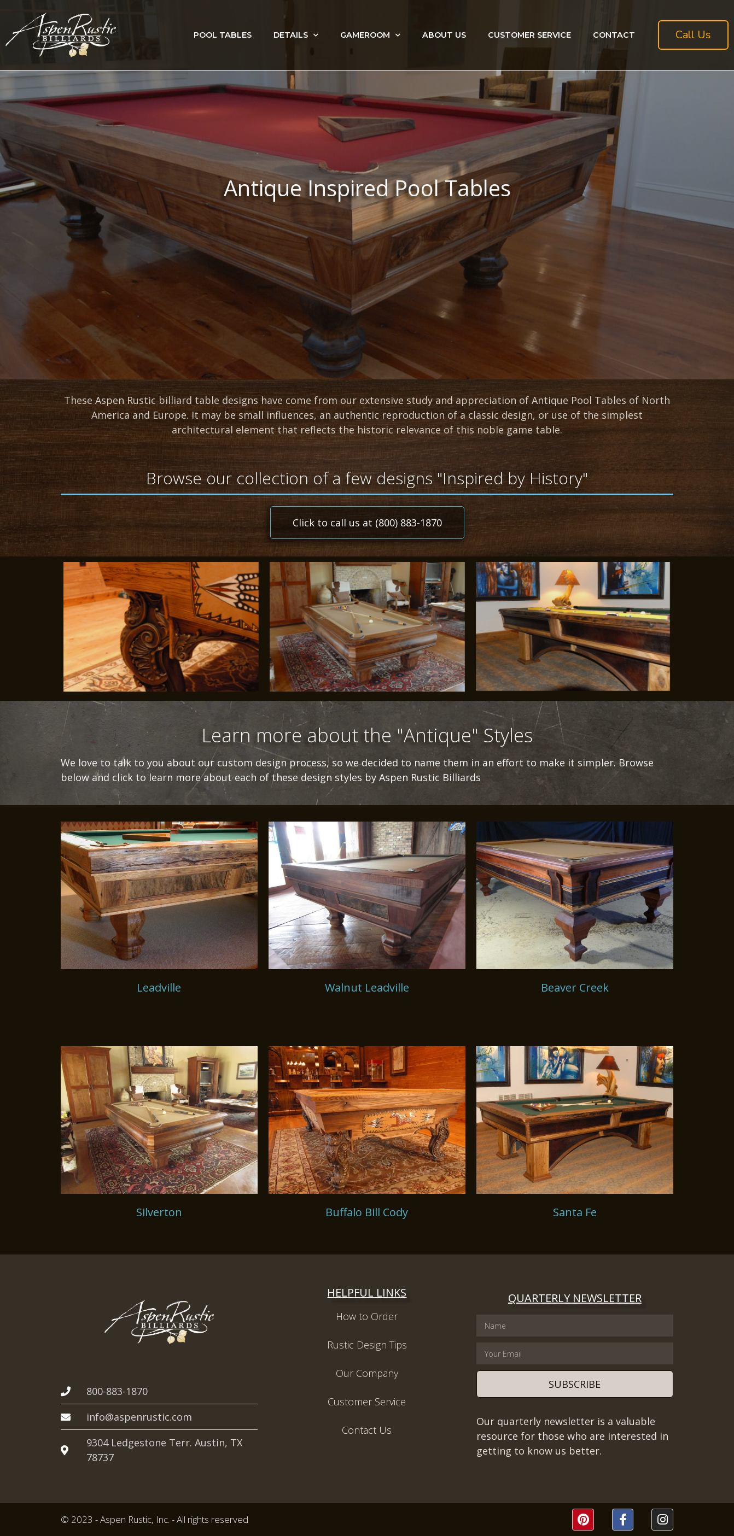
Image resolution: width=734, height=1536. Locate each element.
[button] (693, 35)
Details (295, 35)
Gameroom (370, 35)
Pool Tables (223, 35)
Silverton (159, 1212)
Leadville (159, 987)
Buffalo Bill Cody (366, 1212)
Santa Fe (575, 1212)
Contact (614, 35)
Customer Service (529, 35)
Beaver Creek (575, 987)
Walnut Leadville (367, 987)
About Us (444, 35)
